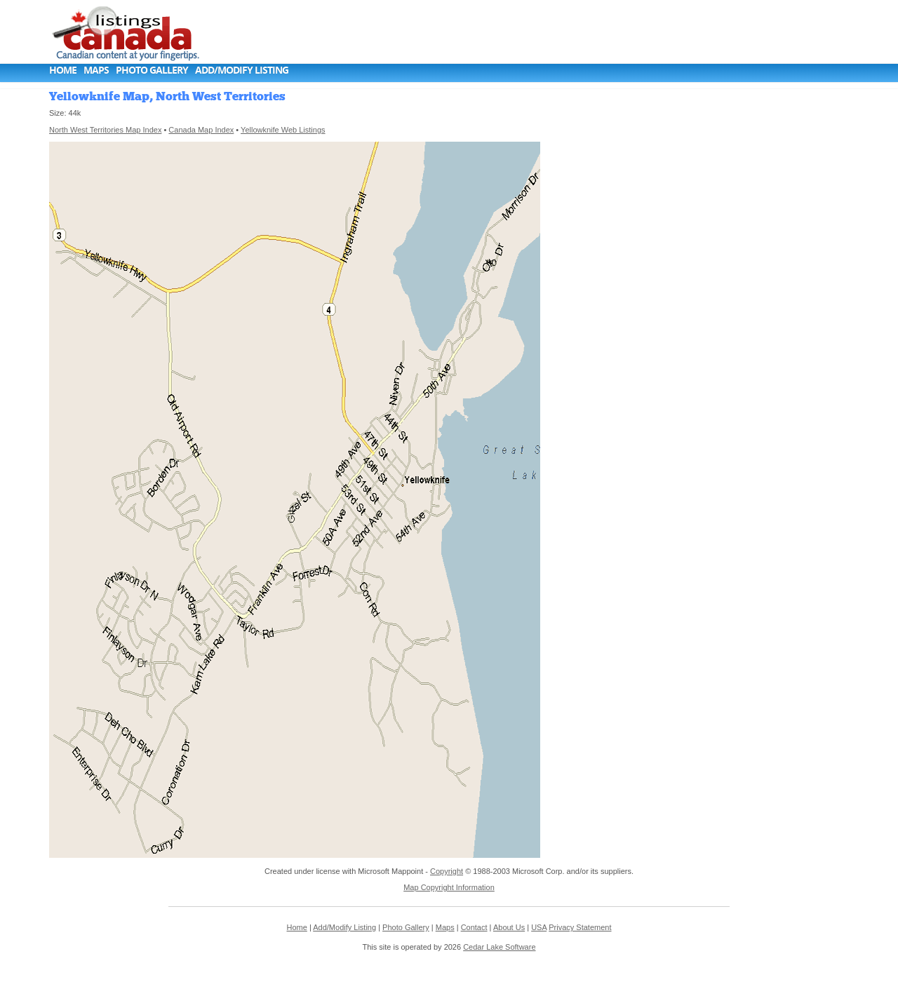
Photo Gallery (152, 69)
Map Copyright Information (449, 887)
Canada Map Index (201, 130)
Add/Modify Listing (241, 69)
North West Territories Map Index (105, 130)
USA (539, 927)
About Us (509, 927)
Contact (474, 927)
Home (62, 69)
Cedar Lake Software (499, 947)
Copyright (446, 871)
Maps (96, 69)
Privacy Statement (580, 927)
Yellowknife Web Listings (283, 130)
